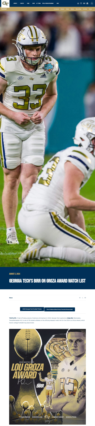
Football (4, 11)
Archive (85, 11)
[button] (92, 4)
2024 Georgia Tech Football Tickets (31, 310)
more (90, 11)
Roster (62, 11)
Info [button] (60, 4)
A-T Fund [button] (40, 4)
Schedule (56, 11)
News (72, 11)
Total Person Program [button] (50, 4)
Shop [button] (35, 4)
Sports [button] (15, 4)
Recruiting (78, 11)
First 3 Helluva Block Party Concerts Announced (60, 310)
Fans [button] (29, 4)
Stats (67, 11)
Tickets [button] (23, 4)
